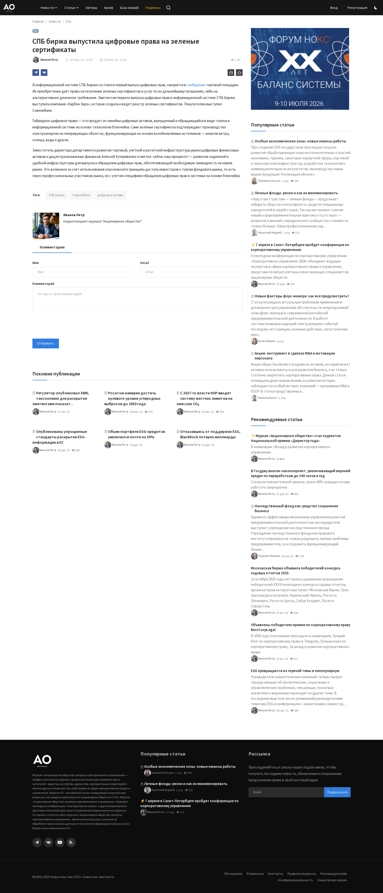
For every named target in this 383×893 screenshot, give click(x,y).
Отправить (45, 343)
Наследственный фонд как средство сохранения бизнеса (296, 508)
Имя (35, 263)
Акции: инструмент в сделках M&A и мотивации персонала (295, 355)
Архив (108, 7)
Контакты (273, 873)
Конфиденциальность (294, 880)
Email (144, 263)
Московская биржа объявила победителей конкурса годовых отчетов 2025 (295, 570)
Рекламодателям (333, 873)
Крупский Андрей (266, 232)
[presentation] (69, 325)
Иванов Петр (74, 215)
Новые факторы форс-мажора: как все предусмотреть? (302, 296)
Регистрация (357, 7)
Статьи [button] (71, 7)
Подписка (153, 7)
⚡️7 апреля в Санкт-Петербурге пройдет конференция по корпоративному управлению (300, 247)
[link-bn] (300, 69)
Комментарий (43, 283)
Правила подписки (300, 873)
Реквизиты (251, 873)
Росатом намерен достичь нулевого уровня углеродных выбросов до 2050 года (132, 398)
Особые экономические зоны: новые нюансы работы (300, 141)
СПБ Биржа (57, 195)
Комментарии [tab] (52, 247)
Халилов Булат (264, 398)
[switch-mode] (376, 7)
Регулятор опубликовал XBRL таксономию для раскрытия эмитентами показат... (60, 398)
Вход (334, 7)
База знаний (129, 7)
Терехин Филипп (266, 556)
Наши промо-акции (331, 880)
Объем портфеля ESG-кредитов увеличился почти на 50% (136, 434)
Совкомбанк (81, 195)
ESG (68, 21)
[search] (168, 7)
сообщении (196, 84)
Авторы (91, 7)
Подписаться (337, 792)
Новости (55, 21)
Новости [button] (49, 7)
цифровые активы (110, 195)
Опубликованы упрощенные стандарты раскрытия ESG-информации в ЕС (59, 437)
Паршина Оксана (266, 181)
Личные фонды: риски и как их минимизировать (296, 193)
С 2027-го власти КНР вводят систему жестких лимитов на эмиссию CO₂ (205, 398)
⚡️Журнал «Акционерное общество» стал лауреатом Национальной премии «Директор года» (296, 438)
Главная (38, 21)
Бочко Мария (263, 341)
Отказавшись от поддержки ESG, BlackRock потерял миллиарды (210, 434)
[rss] (71, 842)
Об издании (229, 873)
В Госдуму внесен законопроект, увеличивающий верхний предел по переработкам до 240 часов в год (300, 473)
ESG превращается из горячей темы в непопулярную (295, 670)
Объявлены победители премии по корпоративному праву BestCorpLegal (300, 627)
